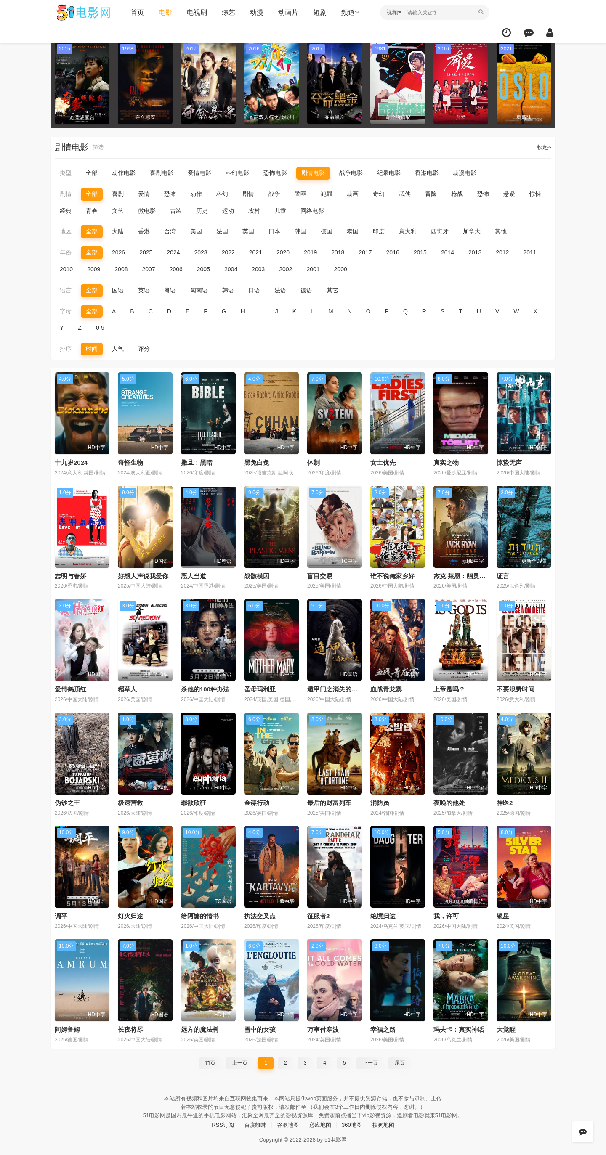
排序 (66, 347)
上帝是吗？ (449, 687)
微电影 (147, 210)
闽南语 (199, 289)
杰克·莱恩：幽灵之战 (462, 574)
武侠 (405, 194)
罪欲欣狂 (193, 801)
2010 (66, 268)
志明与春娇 (70, 574)
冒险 (431, 194)
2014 (447, 252)
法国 (222, 231)
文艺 (118, 210)
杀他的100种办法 (205, 687)
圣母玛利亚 (260, 687)
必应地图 (321, 1122)
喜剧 (118, 194)
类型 (66, 173)
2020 (283, 252)
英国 (248, 231)
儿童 (280, 210)
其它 (332, 289)
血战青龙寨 (386, 687)
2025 (145, 252)
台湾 (170, 231)
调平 (61, 914)
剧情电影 (313, 173)
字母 (66, 310)
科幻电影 (237, 173)
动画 (353, 194)
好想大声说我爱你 (143, 574)
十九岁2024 (71, 461)
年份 (66, 252)
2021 (255, 252)
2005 (203, 268)
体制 (313, 461)
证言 (503, 574)
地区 (66, 231)
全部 (92, 173)
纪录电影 (389, 173)
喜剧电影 (161, 173)
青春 (92, 210)
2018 (337, 252)
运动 (228, 210)
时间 (92, 347)
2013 (474, 252)
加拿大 (472, 231)
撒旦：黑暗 (197, 461)
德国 (326, 231)
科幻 (222, 194)
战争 (274, 194)
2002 (285, 268)
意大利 (408, 231)
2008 (121, 268)
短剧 (317, 12)
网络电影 (312, 210)
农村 (254, 210)
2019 (310, 252)
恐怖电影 (275, 173)
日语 (254, 289)
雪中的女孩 (260, 1027)
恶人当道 (193, 574)
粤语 (170, 289)
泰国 (353, 231)
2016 (392, 252)
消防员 (379, 801)
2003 (258, 268)
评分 (144, 347)
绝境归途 (383, 914)
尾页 (400, 1061)
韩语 (228, 289)
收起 (543, 147)
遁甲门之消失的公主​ (335, 687)
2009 (93, 268)
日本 (274, 231)
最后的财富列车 (329, 801)
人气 (118, 347)
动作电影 (124, 173)
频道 (348, 12)
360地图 (354, 1122)
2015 (420, 252)
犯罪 (326, 194)
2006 (176, 268)
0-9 (100, 327)
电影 (163, 12)
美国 (196, 231)
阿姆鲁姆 (67, 1027)
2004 (230, 268)
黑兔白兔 (256, 461)
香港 (144, 231)
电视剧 (195, 12)
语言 (66, 289)
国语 (118, 289)
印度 (379, 231)
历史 (202, 210)
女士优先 (383, 461)
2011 (529, 252)
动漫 (254, 12)
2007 (148, 268)
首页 (135, 12)
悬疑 (509, 194)
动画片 (286, 12)
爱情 (144, 194)
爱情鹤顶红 (70, 687)
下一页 (370, 1061)
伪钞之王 (67, 801)
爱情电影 (199, 173)
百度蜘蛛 (253, 1122)
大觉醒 (506, 1027)
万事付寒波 (323, 1027)
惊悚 (535, 194)
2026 (118, 252)
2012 (502, 252)
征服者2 (318, 914)
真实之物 (446, 461)
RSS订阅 (219, 1122)
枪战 (457, 194)
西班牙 (440, 231)
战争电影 (351, 173)
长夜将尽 (130, 1027)
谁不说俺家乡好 (392, 574)
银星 (503, 914)
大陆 (118, 231)
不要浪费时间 (515, 687)
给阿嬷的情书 (200, 914)
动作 (196, 194)
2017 (365, 252)
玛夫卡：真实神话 (458, 1027)
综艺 (226, 12)
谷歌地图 (287, 1122)
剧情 (66, 194)
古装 (176, 210)
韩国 (300, 231)
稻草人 (127, 687)
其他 (501, 231)
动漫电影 (464, 173)
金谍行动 (256, 801)
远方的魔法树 (200, 1027)
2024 (173, 252)
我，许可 (446, 914)
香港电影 (427, 173)
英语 (144, 289)
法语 (280, 289)
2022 (228, 252)
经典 (66, 210)
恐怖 (170, 194)
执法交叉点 (260, 914)
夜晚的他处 (449, 801)
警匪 (300, 194)
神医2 (505, 801)
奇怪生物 (130, 461)
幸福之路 (383, 1027)
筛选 (98, 147)
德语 (306, 289)
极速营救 (130, 801)
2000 (340, 268)
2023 (200, 252)
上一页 (239, 1061)
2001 (312, 268)
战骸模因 (256, 574)
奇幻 (379, 194)
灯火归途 (130, 914)
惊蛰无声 (509, 461)
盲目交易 (319, 574)
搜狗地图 (387, 1122)
